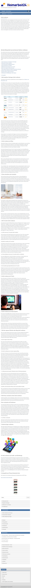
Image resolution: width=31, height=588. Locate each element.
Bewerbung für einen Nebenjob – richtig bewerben (11, 538)
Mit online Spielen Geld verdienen (8, 67)
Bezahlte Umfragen (6, 502)
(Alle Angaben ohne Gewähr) (7, 581)
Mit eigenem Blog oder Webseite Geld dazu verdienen (11, 69)
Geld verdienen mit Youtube (7, 65)
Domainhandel (5, 557)
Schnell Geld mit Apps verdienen (8, 71)
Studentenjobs (5, 527)
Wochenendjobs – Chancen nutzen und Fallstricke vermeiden (13, 535)
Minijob (4, 520)
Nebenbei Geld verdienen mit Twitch (8, 66)
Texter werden (5, 550)
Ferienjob (4, 529)
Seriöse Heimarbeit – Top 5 (7, 544)
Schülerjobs (5, 525)
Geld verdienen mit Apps (7, 516)
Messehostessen (5, 552)
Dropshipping (5, 555)
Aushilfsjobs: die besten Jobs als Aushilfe (9, 536)
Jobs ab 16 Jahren (5, 541)
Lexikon (4, 561)
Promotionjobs (5, 523)
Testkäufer (4, 559)
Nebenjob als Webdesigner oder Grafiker (9, 72)
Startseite (4, 13)
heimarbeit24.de (3, 586)
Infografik (4, 75)
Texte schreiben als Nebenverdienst (8, 64)
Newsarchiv (5, 563)
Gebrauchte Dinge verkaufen (7, 63)
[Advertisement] (15, 40)
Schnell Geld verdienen (7, 514)
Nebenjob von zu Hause (7, 504)
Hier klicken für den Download (6, 477)
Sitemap (3, 579)
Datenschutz (4, 574)
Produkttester (5, 506)
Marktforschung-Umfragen (7, 546)
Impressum (4, 572)
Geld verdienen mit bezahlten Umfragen (9, 61)
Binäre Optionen (5, 548)
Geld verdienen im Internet (7, 512)
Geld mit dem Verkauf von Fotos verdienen (9, 70)
